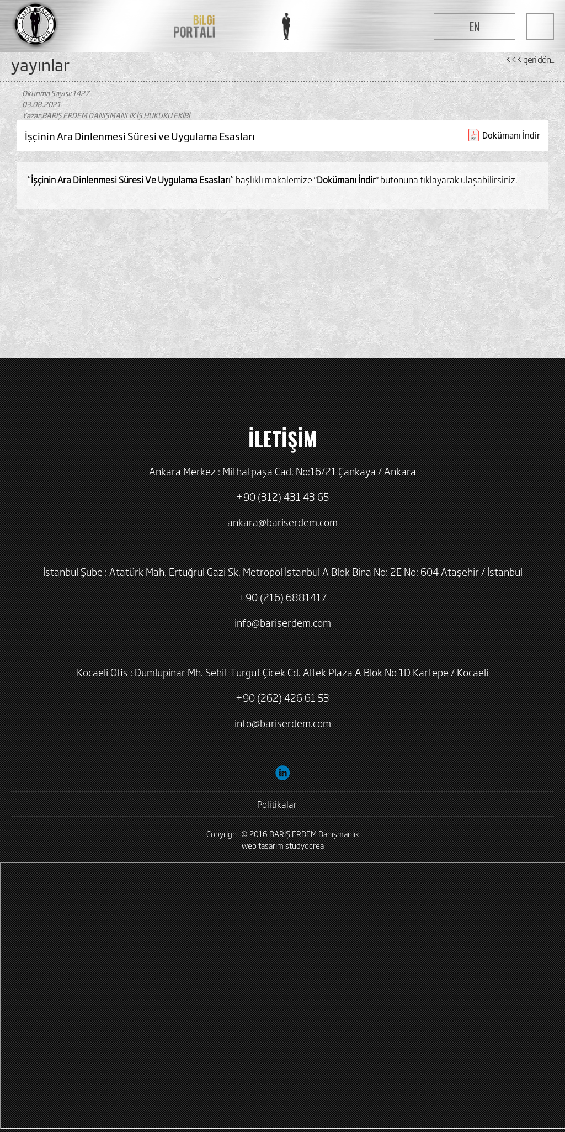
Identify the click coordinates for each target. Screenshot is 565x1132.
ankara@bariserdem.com (282, 522)
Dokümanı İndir (511, 135)
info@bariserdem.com (282, 622)
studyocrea (304, 845)
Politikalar (277, 804)
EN (474, 26)
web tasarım (263, 845)
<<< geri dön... (529, 59)
